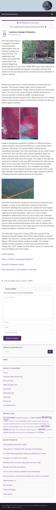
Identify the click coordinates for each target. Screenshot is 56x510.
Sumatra (24, 281)
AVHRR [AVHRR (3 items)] (18, 418)
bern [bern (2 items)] (29, 418)
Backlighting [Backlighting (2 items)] (25, 418)
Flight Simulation (8, 385)
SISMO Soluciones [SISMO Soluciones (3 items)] (9, 432)
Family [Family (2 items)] (28, 423)
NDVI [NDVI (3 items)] (10, 429)
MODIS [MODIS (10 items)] (45, 426)
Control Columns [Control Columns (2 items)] (41, 421)
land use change (9, 281)
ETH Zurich (7, 381)
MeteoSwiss (7, 393)
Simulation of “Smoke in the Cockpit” (15, 458)
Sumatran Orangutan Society (13, 264)
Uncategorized (8, 405)
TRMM (30, 281)
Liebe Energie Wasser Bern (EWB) (14, 444)
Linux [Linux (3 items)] (25, 427)
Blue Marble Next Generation (29, 23)
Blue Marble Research (10, 14)
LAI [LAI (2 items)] (20, 426)
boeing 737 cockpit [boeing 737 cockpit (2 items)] (13, 421)
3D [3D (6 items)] (4, 417)
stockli (12, 34)
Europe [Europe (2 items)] (24, 423)
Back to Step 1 (8, 485)
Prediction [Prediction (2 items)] (28, 429)
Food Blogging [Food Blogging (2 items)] (42, 423)
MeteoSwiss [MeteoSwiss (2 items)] (31, 426)
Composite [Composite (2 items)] (34, 421)
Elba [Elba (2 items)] (15, 423)
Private (5, 401)
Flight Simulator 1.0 (9, 480)
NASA (5, 397)
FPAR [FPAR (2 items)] (4, 426)
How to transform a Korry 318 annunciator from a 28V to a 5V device (26, 476)
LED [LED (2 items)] (22, 426)
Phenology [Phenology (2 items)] (22, 429)
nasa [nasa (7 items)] (5, 429)
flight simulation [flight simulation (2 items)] (34, 423)
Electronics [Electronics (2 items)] (19, 423)
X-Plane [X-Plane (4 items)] (41, 432)
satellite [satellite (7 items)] (42, 429)
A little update (7, 494)
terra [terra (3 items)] (24, 432)
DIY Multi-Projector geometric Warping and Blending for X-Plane (24, 453)
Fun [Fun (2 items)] (8, 426)
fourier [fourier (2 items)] (48, 423)
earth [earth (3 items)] (11, 424)
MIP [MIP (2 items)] (40, 426)
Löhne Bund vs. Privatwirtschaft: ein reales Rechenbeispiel (22, 449)
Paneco (18, 281)
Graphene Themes (16, 507)
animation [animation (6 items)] (11, 417)
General (18, 34)
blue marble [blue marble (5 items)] (36, 418)
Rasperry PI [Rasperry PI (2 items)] (34, 429)
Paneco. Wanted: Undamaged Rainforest (17, 259)
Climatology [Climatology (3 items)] (23, 421)
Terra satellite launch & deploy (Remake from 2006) (27, 27)
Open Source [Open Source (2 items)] (16, 429)
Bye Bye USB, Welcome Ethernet (14, 467)
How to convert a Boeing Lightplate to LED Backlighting (21, 471)
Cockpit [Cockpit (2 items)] (29, 421)
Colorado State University (11, 377)
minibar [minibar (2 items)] (36, 426)
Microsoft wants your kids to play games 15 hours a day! (22, 462)
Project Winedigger (9, 489)
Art (4, 372)
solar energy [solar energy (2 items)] (19, 432)
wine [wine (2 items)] (36, 432)
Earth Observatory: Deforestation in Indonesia (19, 270)
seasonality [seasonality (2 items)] (49, 429)
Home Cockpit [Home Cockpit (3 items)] (13, 427)
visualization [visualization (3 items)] (30, 432)
